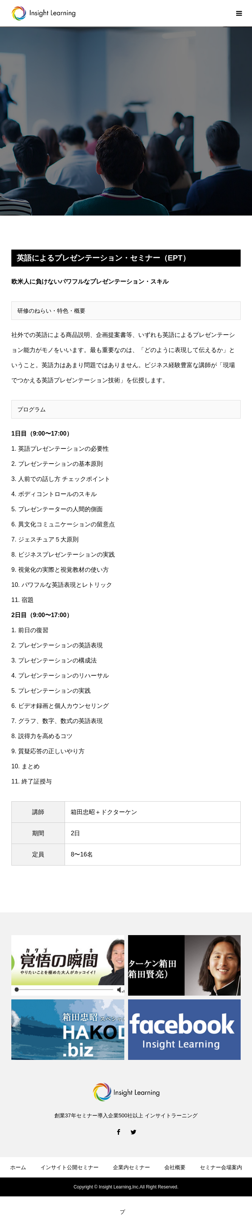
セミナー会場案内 (221, 1167)
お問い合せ (22, 1190)
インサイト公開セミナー (69, 1167)
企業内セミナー (131, 1167)
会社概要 (175, 1167)
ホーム (18, 1167)
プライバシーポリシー (182, 1190)
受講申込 (60, 1190)
